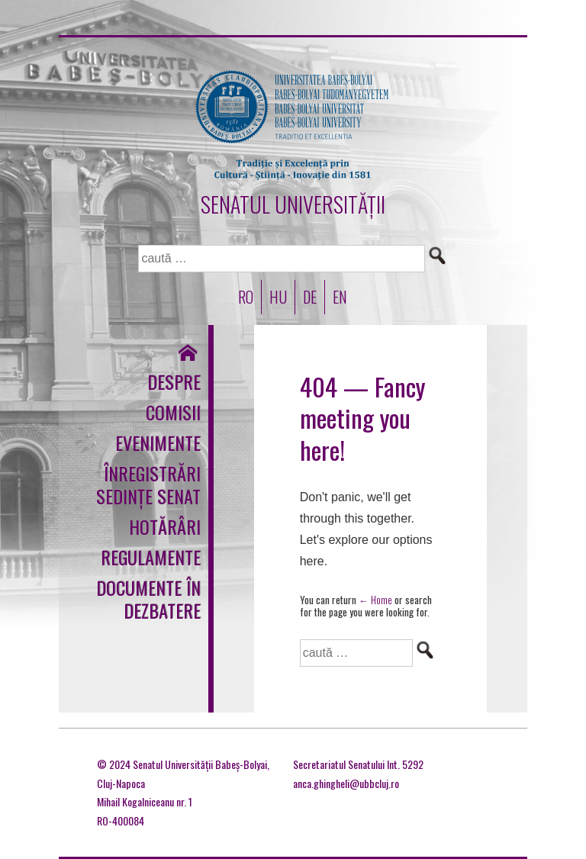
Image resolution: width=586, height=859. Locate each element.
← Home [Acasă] (375, 599)
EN (340, 296)
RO (245, 296)
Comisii (173, 412)
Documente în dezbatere (148, 599)
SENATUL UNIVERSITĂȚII (293, 204)
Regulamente (151, 556)
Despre (174, 381)
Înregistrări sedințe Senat (148, 484)
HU (278, 296)
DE (310, 296)
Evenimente (158, 442)
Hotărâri (165, 526)
